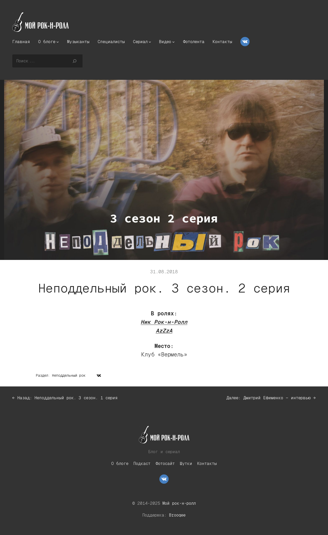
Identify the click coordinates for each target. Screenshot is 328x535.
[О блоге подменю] (57, 42)
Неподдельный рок (69, 375)
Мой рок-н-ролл (179, 503)
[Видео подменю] (173, 42)
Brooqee (177, 515)
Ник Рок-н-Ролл (164, 322)
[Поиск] (75, 60)
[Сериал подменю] (150, 42)
